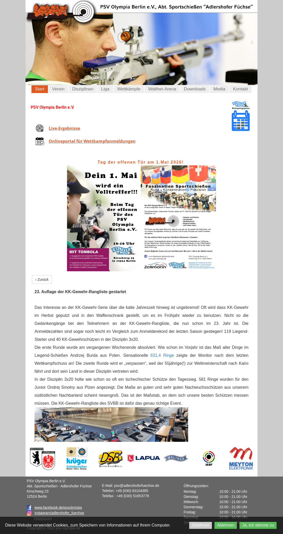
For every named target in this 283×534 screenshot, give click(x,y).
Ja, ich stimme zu (258, 525)
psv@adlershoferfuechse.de (136, 486)
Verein (58, 89)
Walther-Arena (162, 89)
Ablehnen (200, 525)
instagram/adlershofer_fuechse (59, 513)
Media (219, 89)
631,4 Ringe (162, 355)
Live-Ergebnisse (64, 128)
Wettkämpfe (128, 89)
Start (39, 89)
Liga (105, 89)
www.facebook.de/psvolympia (54, 507)
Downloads (195, 89)
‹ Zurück (41, 279)
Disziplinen (82, 89)
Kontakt (240, 89)
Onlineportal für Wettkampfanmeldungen (92, 141)
